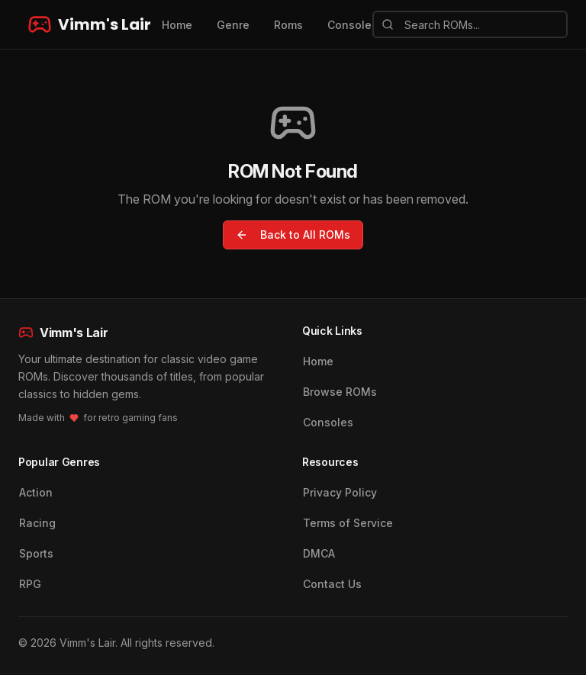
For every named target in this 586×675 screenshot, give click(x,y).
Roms (288, 24)
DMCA (319, 553)
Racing (37, 522)
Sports (36, 553)
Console (349, 24)
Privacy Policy (340, 492)
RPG (30, 583)
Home (177, 24)
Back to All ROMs (293, 234)
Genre (233, 24)
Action (36, 492)
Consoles (328, 422)
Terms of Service (348, 522)
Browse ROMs (340, 391)
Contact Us (332, 583)
